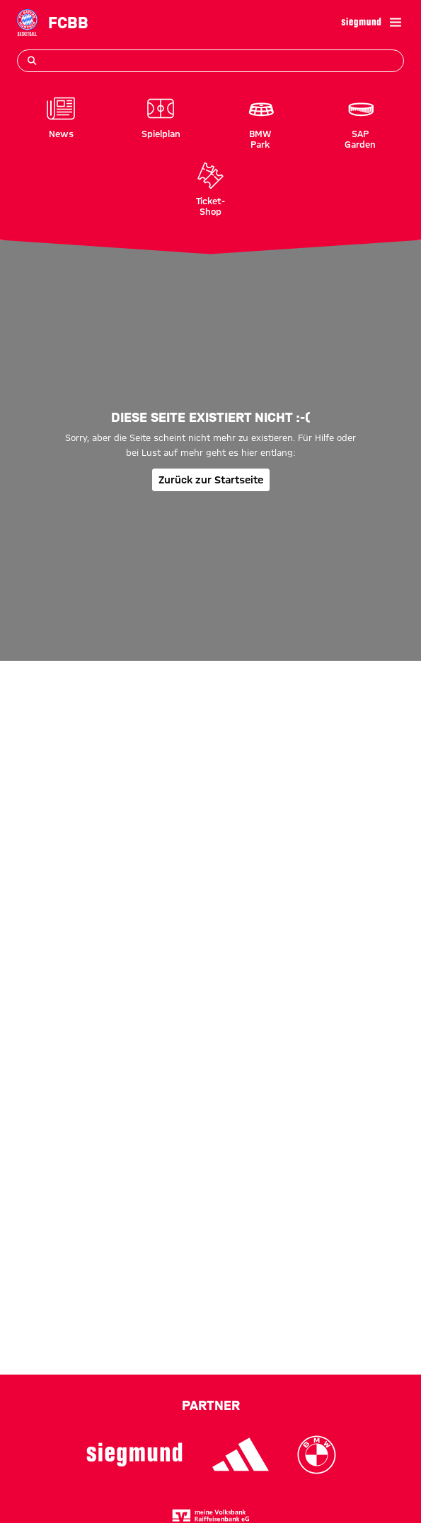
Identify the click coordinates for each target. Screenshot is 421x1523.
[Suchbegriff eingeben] (210, 60)
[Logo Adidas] (240, 1454)
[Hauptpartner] (361, 23)
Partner (211, 1405)
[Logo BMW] (316, 1454)
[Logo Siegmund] (135, 1454)
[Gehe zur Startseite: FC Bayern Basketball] (27, 22)
